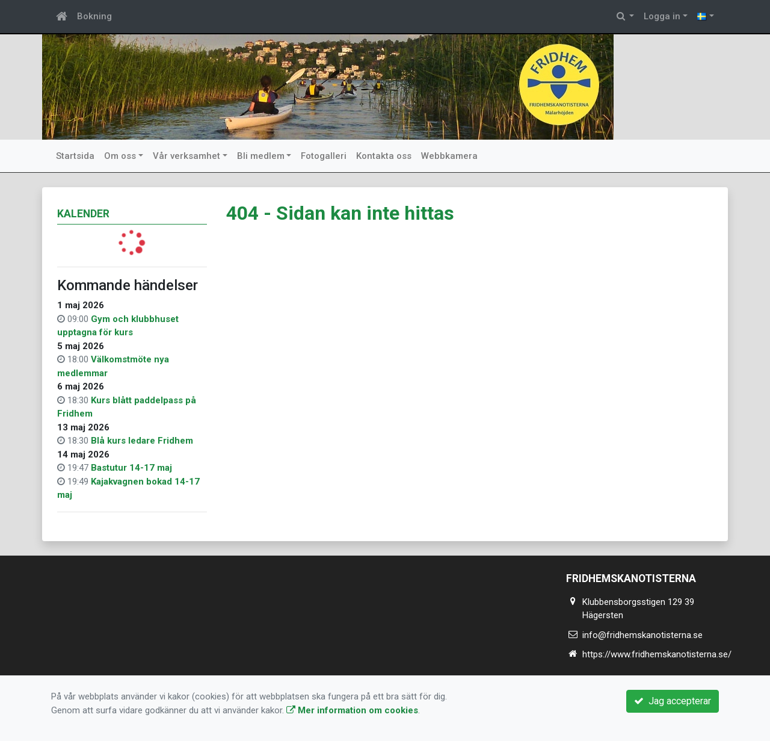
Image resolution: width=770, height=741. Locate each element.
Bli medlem (261, 155)
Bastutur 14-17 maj (131, 467)
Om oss (120, 155)
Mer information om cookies (352, 710)
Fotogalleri (323, 155)
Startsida (75, 155)
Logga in (662, 16)
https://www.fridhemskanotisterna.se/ (657, 654)
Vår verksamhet (186, 155)
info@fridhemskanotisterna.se (642, 635)
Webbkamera (449, 155)
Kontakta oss (383, 155)
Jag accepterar (672, 701)
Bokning (94, 16)
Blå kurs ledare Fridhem (142, 440)
